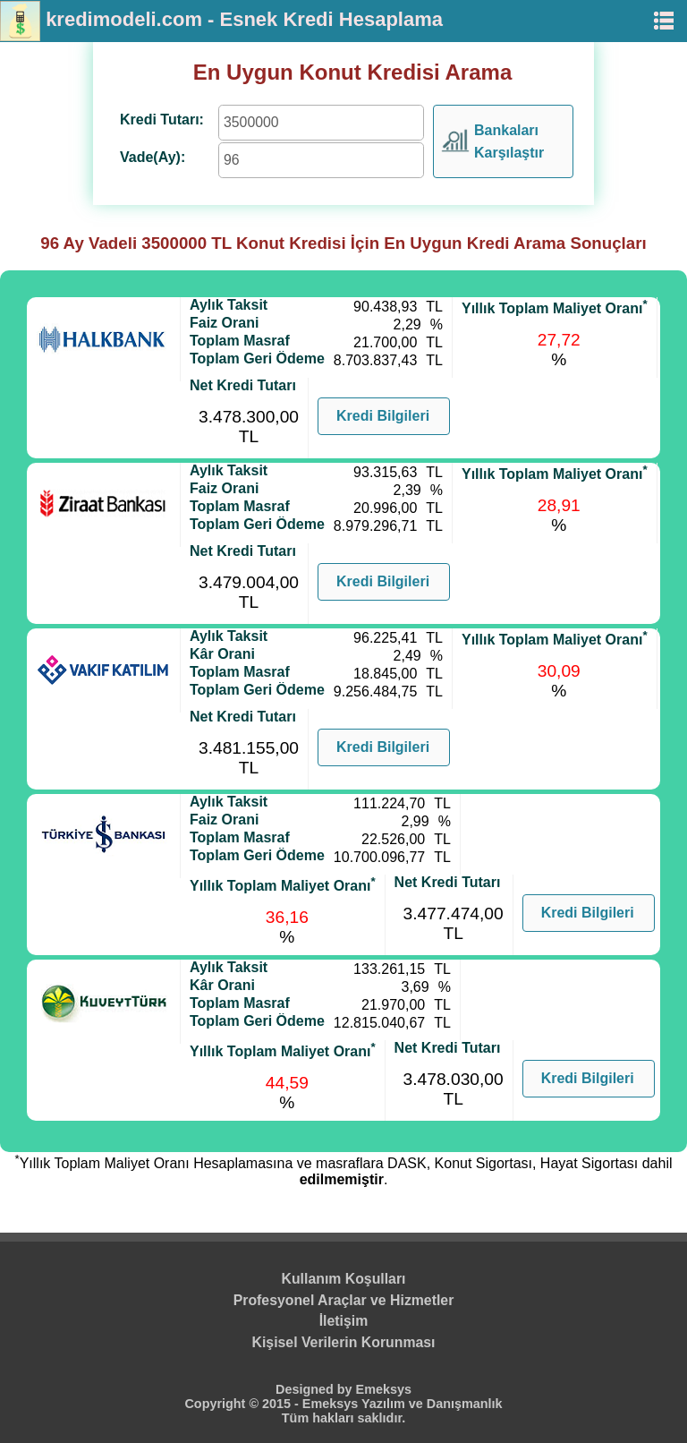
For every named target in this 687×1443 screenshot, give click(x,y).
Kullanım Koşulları (344, 1278)
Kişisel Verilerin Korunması (344, 1342)
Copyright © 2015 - (242, 1403)
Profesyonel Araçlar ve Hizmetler (343, 1300)
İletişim (344, 1320)
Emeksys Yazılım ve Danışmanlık (402, 1403)
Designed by (316, 1389)
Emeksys (383, 1389)
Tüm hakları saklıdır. (343, 1418)
